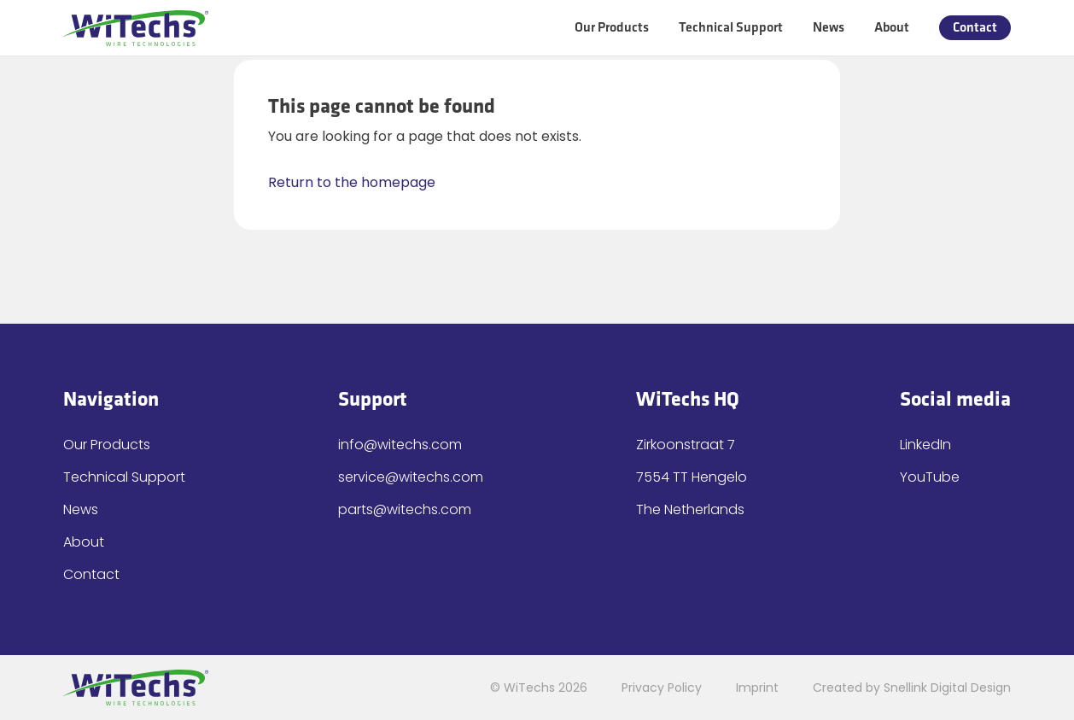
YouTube (930, 477)
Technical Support (731, 28)
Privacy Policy (662, 687)
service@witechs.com (410, 477)
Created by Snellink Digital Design (912, 687)
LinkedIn (925, 444)
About (891, 28)
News (828, 28)
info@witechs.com (400, 444)
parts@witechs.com (404, 509)
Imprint (757, 687)
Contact (975, 28)
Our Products (612, 28)
